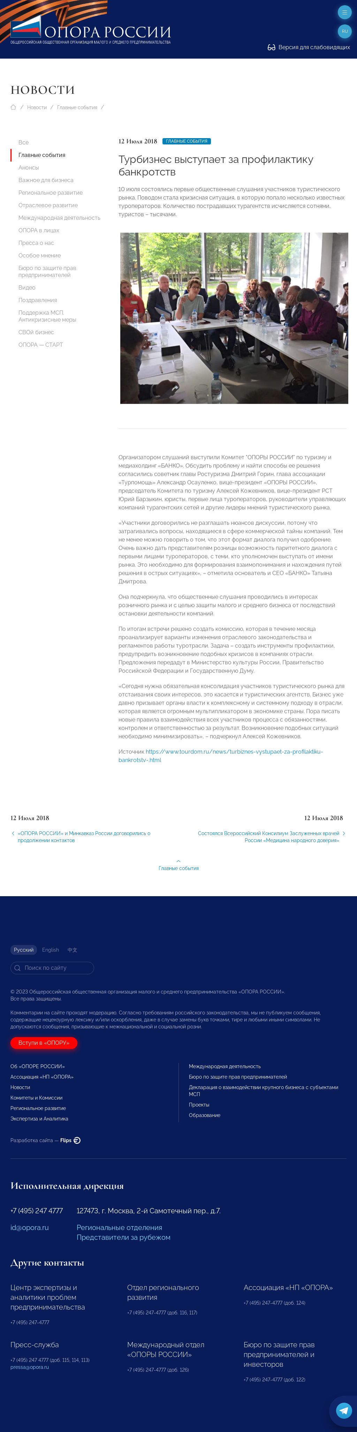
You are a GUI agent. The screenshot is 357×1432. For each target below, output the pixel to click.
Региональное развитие (50, 192)
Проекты (199, 1105)
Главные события (77, 107)
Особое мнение (39, 255)
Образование (204, 1115)
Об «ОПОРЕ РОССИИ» (37, 1066)
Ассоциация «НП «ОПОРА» (42, 1077)
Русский (23, 950)
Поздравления (37, 300)
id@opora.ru (29, 1227)
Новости (37, 107)
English (50, 950)
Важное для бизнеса (46, 180)
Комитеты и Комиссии (36, 1098)
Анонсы (28, 167)
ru (345, 31)
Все (23, 142)
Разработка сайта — (45, 1140)
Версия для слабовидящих (309, 47)
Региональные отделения (119, 1227)
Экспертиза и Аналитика (39, 1119)
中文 (72, 950)
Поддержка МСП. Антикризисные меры (47, 316)
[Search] (52, 968)
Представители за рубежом (123, 1237)
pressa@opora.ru (29, 1367)
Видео (27, 287)
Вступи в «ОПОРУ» (43, 1043)
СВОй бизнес (36, 332)
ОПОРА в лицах (38, 230)
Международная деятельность (59, 218)
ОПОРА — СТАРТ (40, 345)
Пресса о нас (36, 243)
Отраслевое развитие (48, 205)
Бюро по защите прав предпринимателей (47, 271)
